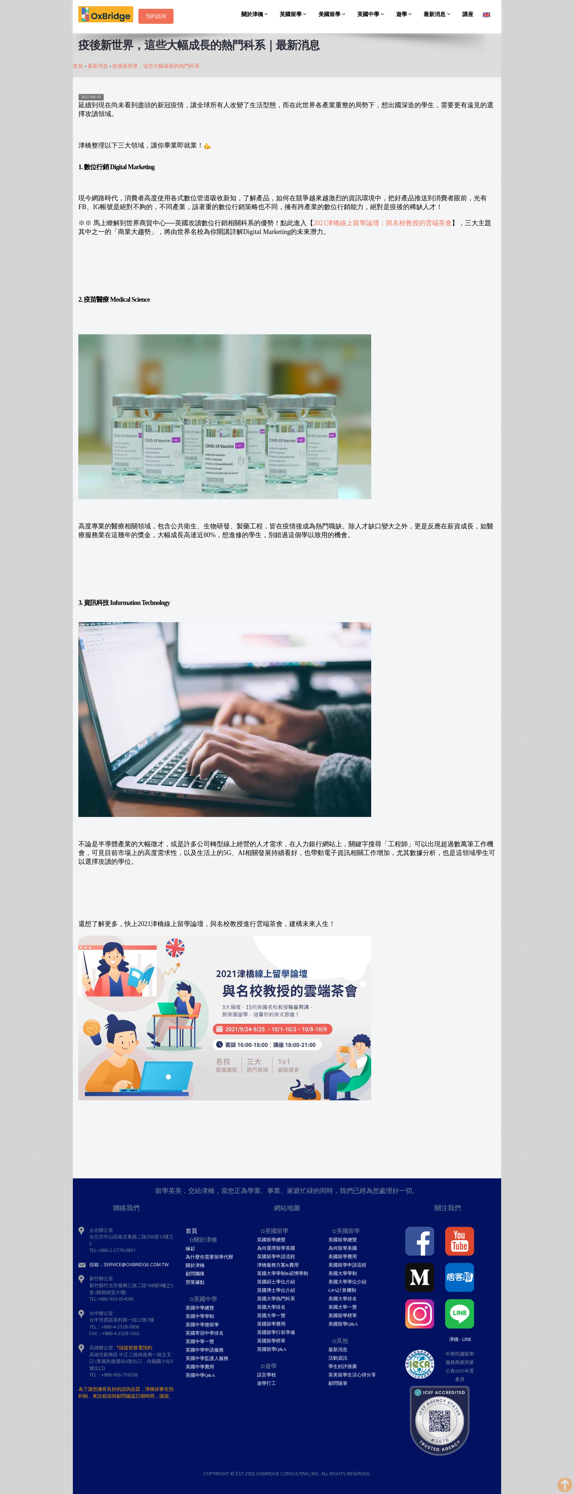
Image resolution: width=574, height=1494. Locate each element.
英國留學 (294, 14)
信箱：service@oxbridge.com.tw (129, 1264)
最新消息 (438, 14)
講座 (467, 14)
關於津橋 (256, 14)
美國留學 (333, 14)
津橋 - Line (460, 1339)
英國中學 (372, 14)
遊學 (405, 14)
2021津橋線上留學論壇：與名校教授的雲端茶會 (382, 223)
